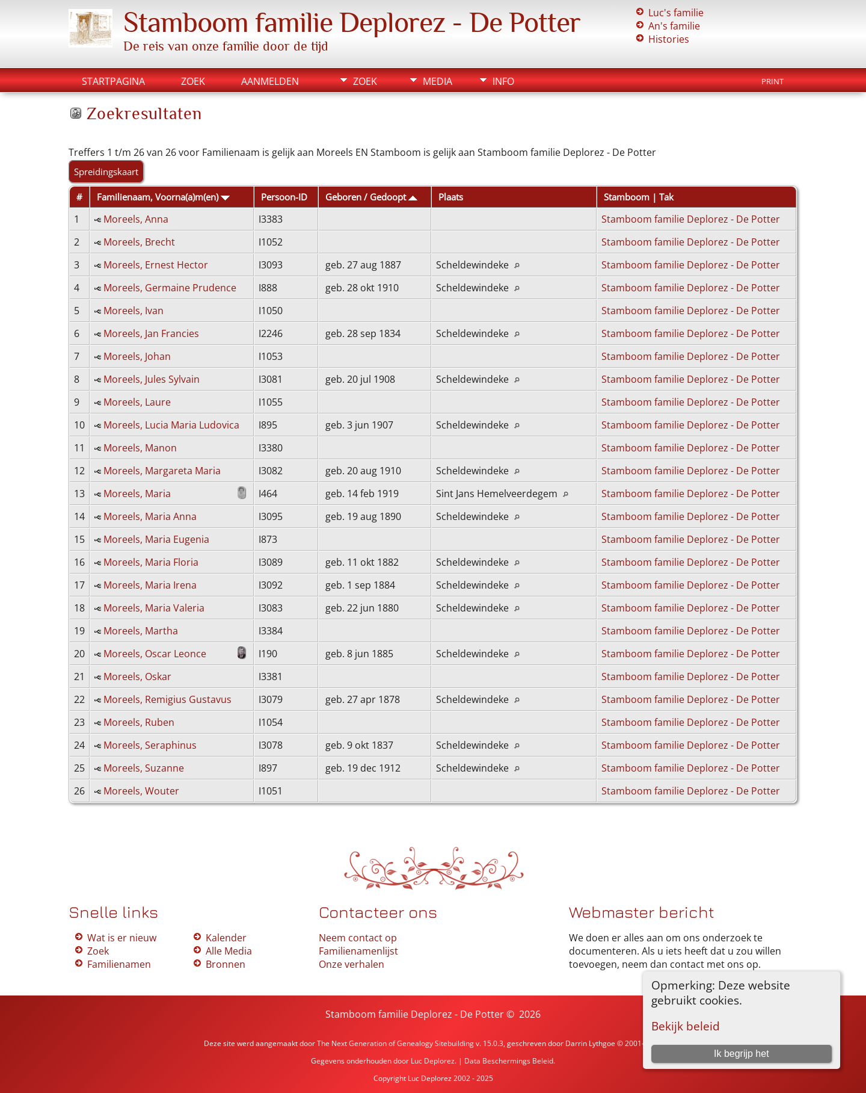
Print (772, 81)
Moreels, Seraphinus (150, 745)
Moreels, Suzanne (143, 768)
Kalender (226, 937)
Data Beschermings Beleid (508, 1061)
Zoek (193, 81)
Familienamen (119, 964)
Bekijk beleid (685, 1025)
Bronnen (225, 964)
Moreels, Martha (140, 630)
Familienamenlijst (358, 951)
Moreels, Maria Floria (150, 562)
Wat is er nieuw (121, 937)
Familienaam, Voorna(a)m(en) (163, 197)
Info (503, 81)
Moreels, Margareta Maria (162, 470)
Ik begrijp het (741, 1053)
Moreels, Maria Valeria (153, 608)
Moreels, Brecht (139, 242)
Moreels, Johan (137, 356)
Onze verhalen (351, 964)
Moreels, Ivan (133, 310)
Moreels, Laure (137, 402)
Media (437, 81)
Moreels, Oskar (137, 676)
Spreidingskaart (106, 172)
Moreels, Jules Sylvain (151, 379)
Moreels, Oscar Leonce (154, 653)
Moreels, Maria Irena (150, 585)
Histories (668, 39)
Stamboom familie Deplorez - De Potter (351, 22)
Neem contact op (358, 937)
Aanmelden (270, 81)
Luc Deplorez (433, 1061)
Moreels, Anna (135, 219)
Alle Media (229, 951)
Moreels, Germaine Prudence (169, 287)
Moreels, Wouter (141, 790)
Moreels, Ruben (138, 722)
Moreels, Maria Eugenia (156, 539)
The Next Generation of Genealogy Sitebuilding (395, 1043)
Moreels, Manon (140, 447)
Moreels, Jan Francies (151, 333)
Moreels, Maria (137, 493)
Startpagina (113, 81)
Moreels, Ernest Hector (155, 264)
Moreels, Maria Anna (150, 516)
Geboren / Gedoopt (371, 197)
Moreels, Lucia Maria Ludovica (171, 425)
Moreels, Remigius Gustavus (167, 699)
